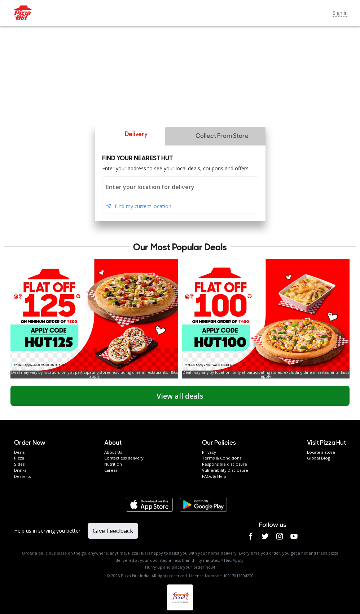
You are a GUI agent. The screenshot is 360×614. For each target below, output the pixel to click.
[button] (130, 134)
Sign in (340, 12)
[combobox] (180, 187)
